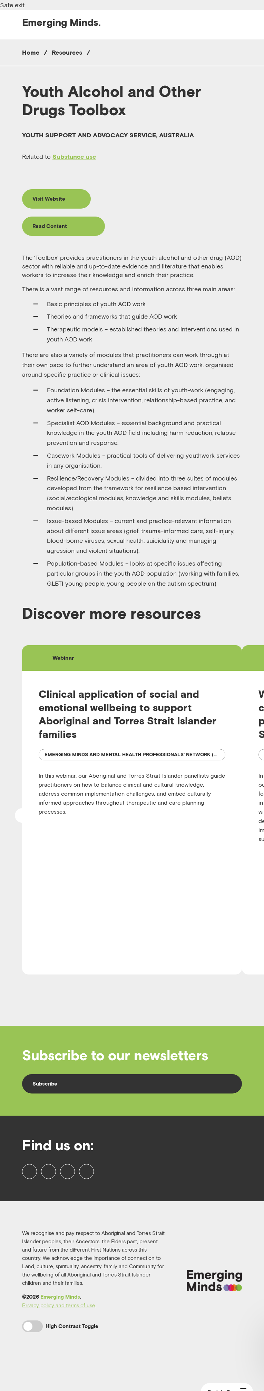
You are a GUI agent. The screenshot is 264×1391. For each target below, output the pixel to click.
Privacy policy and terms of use (58, 1328)
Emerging (61, 22)
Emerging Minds (60, 1320)
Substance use (74, 156)
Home (30, 52)
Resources (67, 52)
